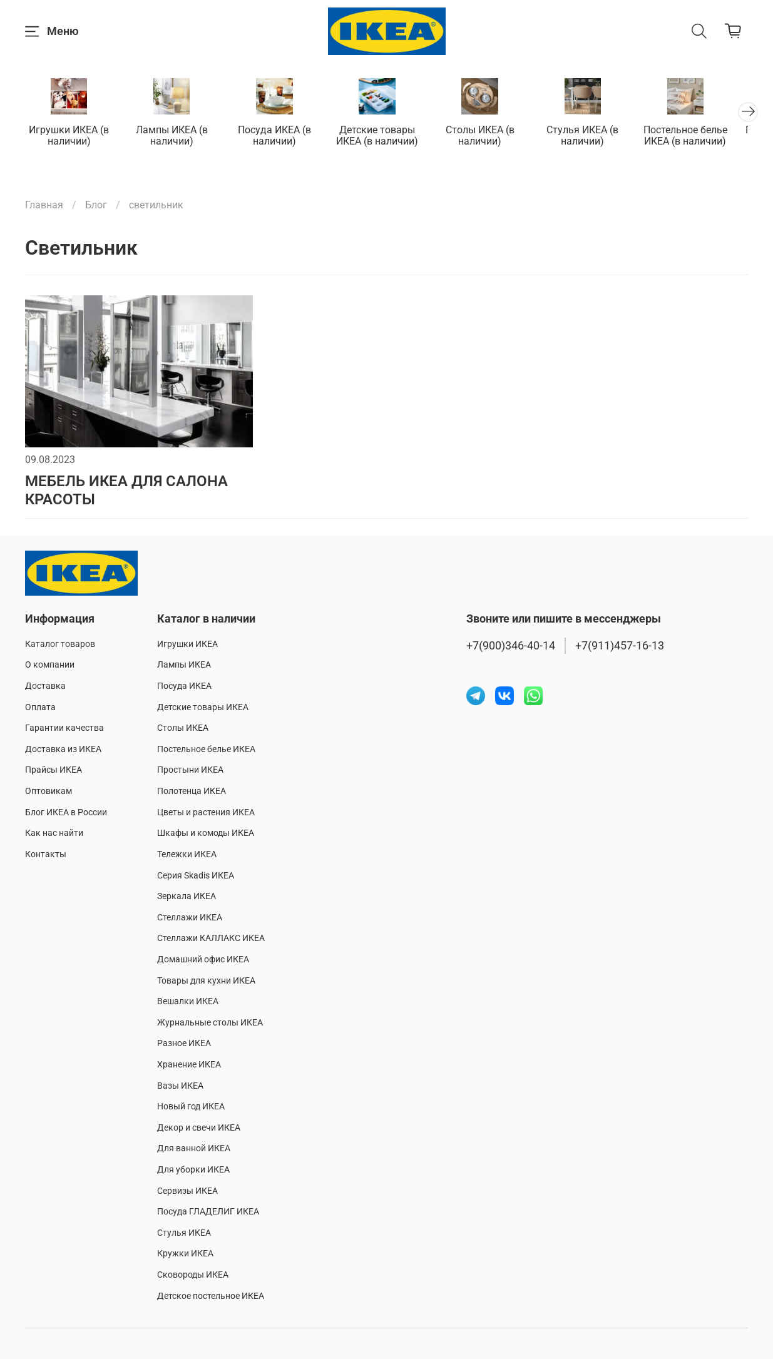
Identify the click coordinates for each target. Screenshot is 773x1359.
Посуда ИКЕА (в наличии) (281, 136)
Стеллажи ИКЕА (189, 917)
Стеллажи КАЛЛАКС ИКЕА (211, 939)
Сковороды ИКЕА (192, 1275)
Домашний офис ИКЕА (203, 959)
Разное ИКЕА (184, 1044)
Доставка (45, 686)
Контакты (45, 854)
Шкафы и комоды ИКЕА (205, 833)
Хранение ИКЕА (189, 1064)
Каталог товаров (60, 644)
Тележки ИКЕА (187, 854)
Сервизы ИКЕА (187, 1191)
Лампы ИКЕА (184, 665)
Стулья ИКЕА (184, 1233)
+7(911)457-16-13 (619, 645)
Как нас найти (54, 833)
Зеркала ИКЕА (186, 896)
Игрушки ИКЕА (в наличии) (70, 136)
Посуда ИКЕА (184, 686)
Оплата (40, 707)
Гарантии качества (64, 728)
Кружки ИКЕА (185, 1254)
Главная (44, 206)
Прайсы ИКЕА (53, 770)
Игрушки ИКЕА (187, 644)
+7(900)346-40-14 (510, 645)
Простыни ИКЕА (190, 770)
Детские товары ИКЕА (202, 707)
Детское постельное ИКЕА (210, 1296)
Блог (96, 206)
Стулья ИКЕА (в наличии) (597, 136)
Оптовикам (48, 791)
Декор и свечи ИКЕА (198, 1127)
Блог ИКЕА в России (66, 812)
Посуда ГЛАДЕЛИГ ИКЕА (208, 1211)
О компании (49, 665)
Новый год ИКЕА (191, 1106)
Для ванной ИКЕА (193, 1149)
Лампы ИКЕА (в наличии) (176, 136)
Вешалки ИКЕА (187, 1001)
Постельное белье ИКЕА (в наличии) (703, 136)
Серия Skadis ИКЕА (195, 875)
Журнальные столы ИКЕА (210, 1022)
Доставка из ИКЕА (63, 749)
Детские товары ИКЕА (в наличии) (386, 136)
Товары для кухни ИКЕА (206, 980)
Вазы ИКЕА (180, 1086)
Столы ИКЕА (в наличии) (492, 136)
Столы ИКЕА (182, 728)
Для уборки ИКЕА (193, 1169)
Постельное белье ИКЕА (206, 749)
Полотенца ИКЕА (191, 791)
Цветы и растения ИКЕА (206, 812)
